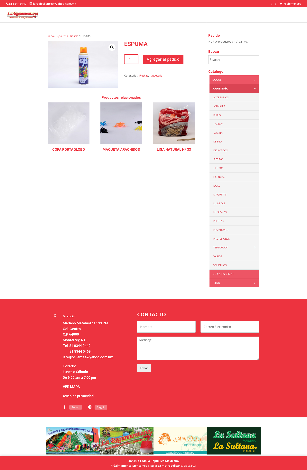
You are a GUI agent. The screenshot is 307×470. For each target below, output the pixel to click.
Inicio (51, 36)
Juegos (234, 79)
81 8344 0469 (80, 351)
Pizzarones (220, 230)
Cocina (217, 132)
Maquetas (220, 194)
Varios (217, 256)
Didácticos (220, 150)
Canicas (218, 124)
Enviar (144, 368)
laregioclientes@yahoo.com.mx (88, 357)
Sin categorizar (223, 274)
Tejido (234, 282)
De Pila (217, 141)
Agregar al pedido (163, 59)
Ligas (216, 185)
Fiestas (74, 36)
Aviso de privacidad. (78, 396)
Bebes (217, 115)
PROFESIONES (221, 238)
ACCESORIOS (221, 97)
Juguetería (62, 36)
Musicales (220, 212)
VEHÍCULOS (220, 265)
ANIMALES (219, 106)
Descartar (190, 465)
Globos (218, 168)
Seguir (75, 407)
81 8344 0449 (79, 346)
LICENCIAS (219, 177)
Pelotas (218, 221)
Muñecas (219, 203)
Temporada (235, 247)
